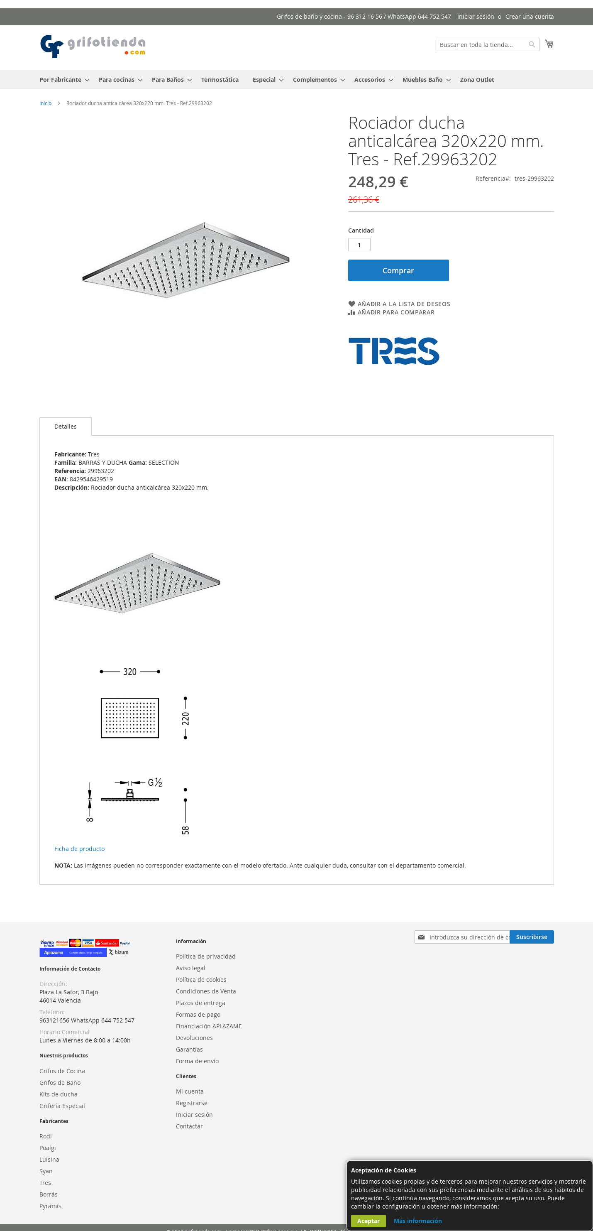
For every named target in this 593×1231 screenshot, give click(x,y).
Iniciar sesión (475, 16)
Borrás (48, 1194)
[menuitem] (62, 79)
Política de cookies (201, 979)
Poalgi (47, 1148)
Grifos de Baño (60, 1082)
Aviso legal (190, 968)
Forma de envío (197, 1061)
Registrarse (191, 1103)
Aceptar (368, 1221)
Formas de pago (198, 1014)
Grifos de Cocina (62, 1071)
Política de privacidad (206, 956)
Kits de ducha (58, 1094)
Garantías (189, 1049)
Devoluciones (194, 1038)
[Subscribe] (532, 937)
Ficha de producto (79, 849)
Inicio (45, 103)
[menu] (296, 79)
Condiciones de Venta (206, 991)
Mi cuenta (190, 1091)
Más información (418, 1221)
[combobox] (487, 44)
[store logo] (93, 46)
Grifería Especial (62, 1106)
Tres (45, 1183)
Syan (46, 1171)
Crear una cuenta (529, 16)
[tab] (65, 426)
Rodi (45, 1136)
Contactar (189, 1126)
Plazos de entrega (200, 1003)
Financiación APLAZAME (209, 1026)
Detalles (65, 426)
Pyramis (50, 1206)
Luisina (49, 1159)
